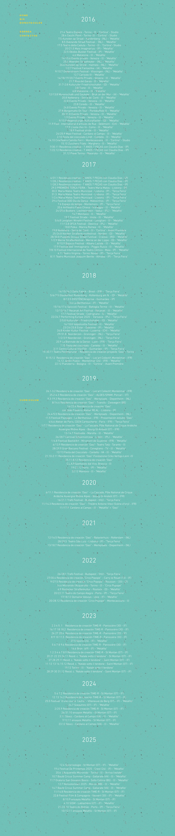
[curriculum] (29, 400)
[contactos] (29, 35)
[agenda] (26, 31)
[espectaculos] (31, 23)
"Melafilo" (119, 795)
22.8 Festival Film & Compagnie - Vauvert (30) (80, 795)
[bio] (24, 19)
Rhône (74, 429)
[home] (24, 15)
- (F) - (110, 795)
